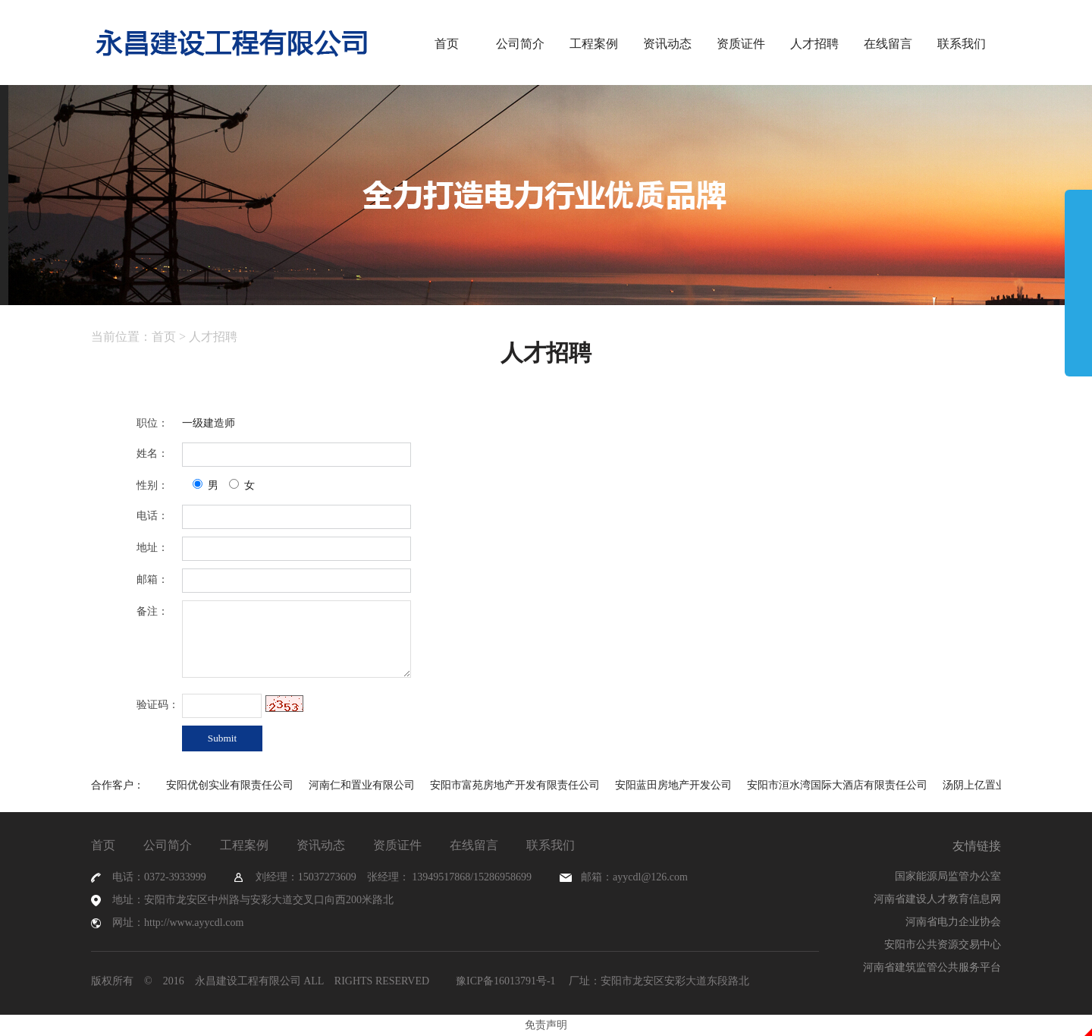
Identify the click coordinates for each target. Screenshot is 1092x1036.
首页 (447, 43)
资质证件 (741, 43)
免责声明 (546, 1025)
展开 (1078, 282)
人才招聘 (814, 43)
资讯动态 (667, 43)
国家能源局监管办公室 (948, 876)
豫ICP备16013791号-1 (504, 981)
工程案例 (594, 43)
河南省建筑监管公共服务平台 (932, 967)
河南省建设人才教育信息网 (937, 899)
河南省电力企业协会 (953, 921)
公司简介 (520, 43)
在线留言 (888, 43)
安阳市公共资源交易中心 (942, 944)
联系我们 (961, 43)
